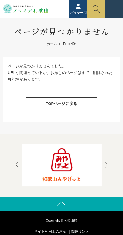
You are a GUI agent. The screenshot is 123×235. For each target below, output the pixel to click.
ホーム (51, 44)
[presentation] (17, 165)
